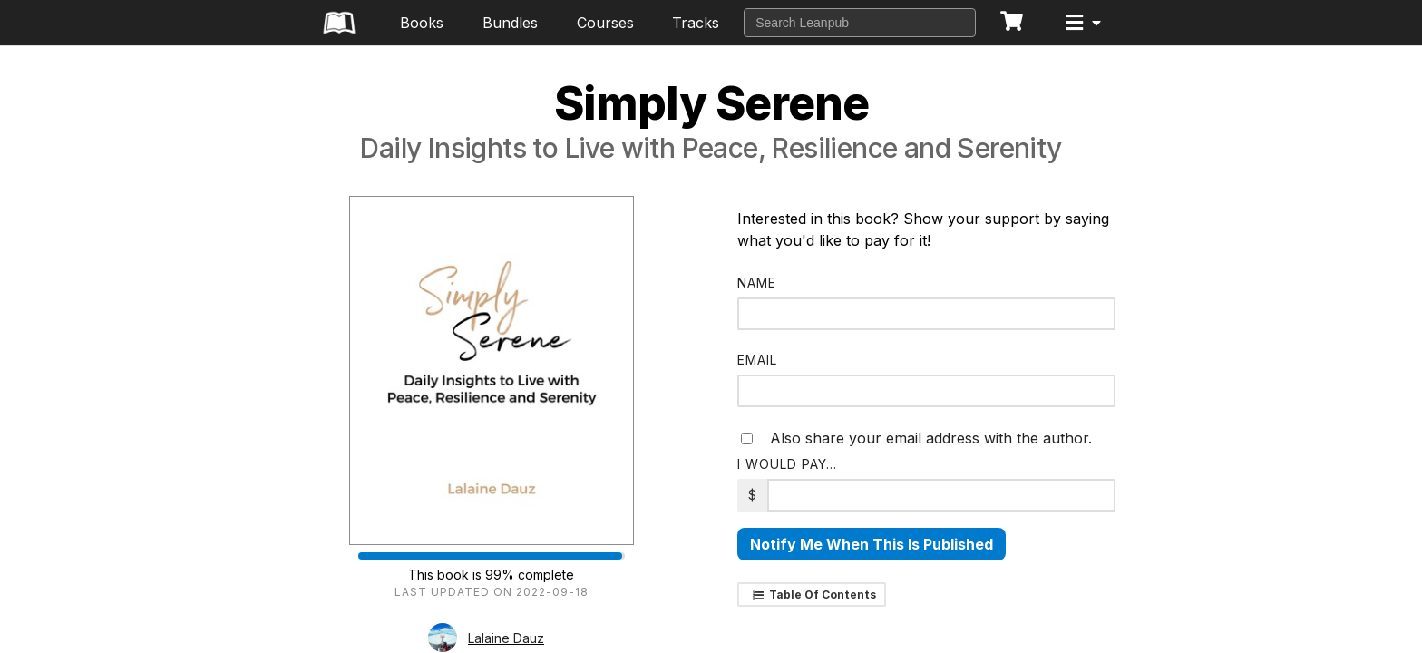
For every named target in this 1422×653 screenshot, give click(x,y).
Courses (605, 23)
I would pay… (787, 464)
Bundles (510, 23)
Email (757, 359)
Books (421, 23)
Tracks (695, 23)
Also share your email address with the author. (916, 438)
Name (756, 282)
